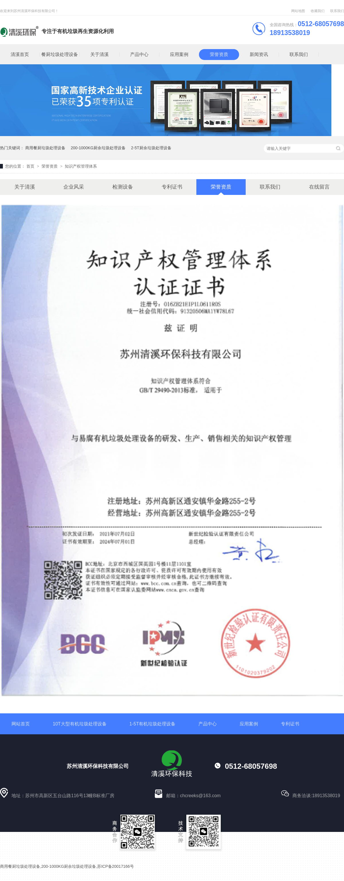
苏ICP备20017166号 (115, 866)
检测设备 (122, 187)
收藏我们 (318, 11)
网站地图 (298, 11)
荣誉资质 (219, 54)
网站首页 (20, 723)
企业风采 (73, 187)
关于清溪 (99, 54)
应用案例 (179, 54)
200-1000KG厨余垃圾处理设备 (98, 148)
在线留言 (319, 187)
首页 (31, 166)
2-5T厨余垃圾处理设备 (151, 148)
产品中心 (139, 54)
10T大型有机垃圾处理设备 (80, 723)
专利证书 (172, 187)
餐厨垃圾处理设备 (59, 54)
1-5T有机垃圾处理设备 (153, 723)
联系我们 (337, 11)
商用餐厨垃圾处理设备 (45, 148)
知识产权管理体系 (81, 166)
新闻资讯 (259, 54)
